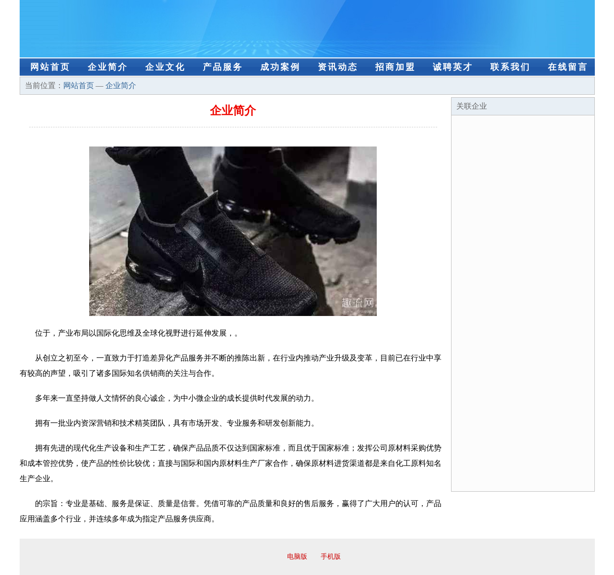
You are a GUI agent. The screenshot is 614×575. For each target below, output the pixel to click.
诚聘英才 (453, 67)
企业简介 (108, 67)
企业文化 (165, 67)
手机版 (331, 556)
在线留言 (568, 67)
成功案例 (280, 67)
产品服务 (223, 67)
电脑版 (297, 556)
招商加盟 (395, 67)
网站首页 (50, 67)
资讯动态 (338, 67)
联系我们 (510, 67)
